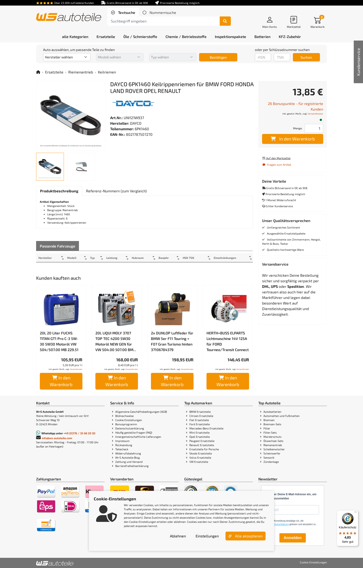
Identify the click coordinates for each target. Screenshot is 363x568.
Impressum (122, 440)
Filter (266, 428)
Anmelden (292, 538)
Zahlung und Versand (129, 461)
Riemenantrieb (80, 72)
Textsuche (126, 12)
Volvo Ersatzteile (200, 457)
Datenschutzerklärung (129, 428)
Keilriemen (107, 72)
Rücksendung (123, 445)
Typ (95, 257)
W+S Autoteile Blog (127, 457)
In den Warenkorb (61, 381)
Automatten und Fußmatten (281, 415)
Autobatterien (272, 411)
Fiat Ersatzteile (199, 420)
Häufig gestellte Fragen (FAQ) (133, 432)
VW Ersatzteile (198, 461)
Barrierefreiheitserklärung (132, 465)
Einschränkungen (223, 257)
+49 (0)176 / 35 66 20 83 (79, 433)
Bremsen (269, 420)
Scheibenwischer (274, 449)
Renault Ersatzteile (201, 445)
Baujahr (170, 257)
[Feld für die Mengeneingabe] (314, 128)
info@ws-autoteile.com (57, 438)
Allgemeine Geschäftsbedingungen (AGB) (141, 411)
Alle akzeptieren (245, 536)
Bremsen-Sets (272, 424)
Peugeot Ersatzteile (201, 440)
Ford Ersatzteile (199, 424)
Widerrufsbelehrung (128, 453)
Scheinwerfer (271, 453)
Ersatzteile (54, 72)
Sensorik (268, 457)
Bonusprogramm (126, 424)
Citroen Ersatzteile (201, 415)
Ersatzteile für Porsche (204, 449)
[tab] (123, 12)
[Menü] (355, 513)
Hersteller (45, 257)
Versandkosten (76, 369)
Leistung (115, 257)
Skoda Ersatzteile (200, 453)
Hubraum (142, 257)
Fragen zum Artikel (276, 164)
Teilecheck (121, 449)
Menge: (297, 128)
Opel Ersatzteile (199, 436)
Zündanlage (271, 461)
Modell (73, 257)
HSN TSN (195, 257)
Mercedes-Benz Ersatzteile (206, 428)
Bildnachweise (124, 415)
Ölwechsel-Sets (273, 440)
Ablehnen (178, 536)
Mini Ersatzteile (199, 432)
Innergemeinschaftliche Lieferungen (138, 436)
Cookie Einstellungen (128, 420)
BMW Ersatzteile (200, 411)
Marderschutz (272, 436)
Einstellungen (207, 536)
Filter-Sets (270, 432)
